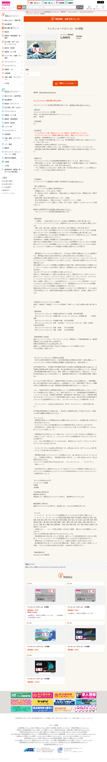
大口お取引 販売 (7, 184)
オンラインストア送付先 (41, 554)
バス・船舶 (7, 144)
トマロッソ (78, 740)
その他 (5, 83)
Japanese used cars (59, 730)
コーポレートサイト (86, 718)
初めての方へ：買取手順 (11, 20)
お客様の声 (5, 190)
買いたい (49, 3)
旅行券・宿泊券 (8, 48)
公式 (100, 2)
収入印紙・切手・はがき (11, 107)
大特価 (5, 161)
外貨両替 (61, 3)
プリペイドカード (9, 61)
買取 (19, 7)
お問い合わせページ (76, 181)
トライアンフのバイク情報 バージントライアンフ (76, 736)
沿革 (53, 718)
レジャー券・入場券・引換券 (11, 56)
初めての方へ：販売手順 (11, 96)
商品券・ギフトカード (10, 103)
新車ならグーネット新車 (42, 728)
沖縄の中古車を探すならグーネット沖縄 (31, 732)
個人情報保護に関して (38, 718)
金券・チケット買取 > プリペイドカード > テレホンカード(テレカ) (45, 567)
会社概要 (47, 718)
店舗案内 (70, 3)
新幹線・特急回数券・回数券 (11, 36)
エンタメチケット (9, 65)
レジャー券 (7, 126)
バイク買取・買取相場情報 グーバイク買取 (62, 740)
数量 (27, 69)
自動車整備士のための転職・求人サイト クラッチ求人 (34, 742)
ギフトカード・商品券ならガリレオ (60, 742)
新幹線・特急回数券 (10, 119)
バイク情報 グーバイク (47, 730)
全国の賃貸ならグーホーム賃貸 (32, 738)
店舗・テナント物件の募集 (71, 718)
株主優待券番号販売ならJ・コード (53, 744)
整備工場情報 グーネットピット (80, 728)
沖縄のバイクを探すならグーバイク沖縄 (54, 732)
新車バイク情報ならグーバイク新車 (73, 738)
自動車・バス (7, 69)
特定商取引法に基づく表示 (23, 718)
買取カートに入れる (66, 83)
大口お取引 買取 (7, 181)
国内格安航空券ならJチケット (79, 742)
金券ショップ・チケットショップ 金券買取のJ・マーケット (42, 12)
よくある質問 (6, 187)
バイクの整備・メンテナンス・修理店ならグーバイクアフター (32, 740)
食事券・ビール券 (9, 51)
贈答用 (5, 148)
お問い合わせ (89, 8)
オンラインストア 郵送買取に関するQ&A (47, 100)
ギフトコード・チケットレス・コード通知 (11, 153)
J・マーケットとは (8, 193)
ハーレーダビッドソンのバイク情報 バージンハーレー (81, 734)
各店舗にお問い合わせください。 (80, 105)
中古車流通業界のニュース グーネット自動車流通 (51, 734)
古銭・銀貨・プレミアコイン (11, 78)
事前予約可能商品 (9, 158)
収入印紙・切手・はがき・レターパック (10, 42)
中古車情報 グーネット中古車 (26, 728)
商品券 (5, 32)
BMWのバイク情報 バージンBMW (26, 736)
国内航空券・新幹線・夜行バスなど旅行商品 (11, 170)
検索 (81, 7)
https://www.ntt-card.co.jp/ (47, 92)
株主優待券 (7, 24)
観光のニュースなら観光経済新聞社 (52, 738)
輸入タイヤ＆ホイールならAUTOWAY (76, 732)
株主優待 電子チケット (10, 28)
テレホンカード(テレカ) (86, 12)
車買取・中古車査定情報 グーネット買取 (28, 730)
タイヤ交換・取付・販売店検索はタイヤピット (24, 734)
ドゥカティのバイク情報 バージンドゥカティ (49, 736)
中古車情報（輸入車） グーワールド (60, 728)
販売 (23, 7)
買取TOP (63, 12)
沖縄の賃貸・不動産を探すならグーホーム (78, 730)
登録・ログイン (96, 8)
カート (103, 8)
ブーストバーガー (87, 740)
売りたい (35, 3)
